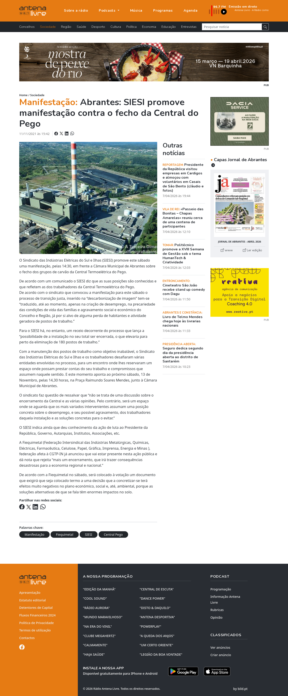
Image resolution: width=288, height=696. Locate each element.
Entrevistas (189, 26)
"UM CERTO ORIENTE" (156, 645)
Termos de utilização (35, 630)
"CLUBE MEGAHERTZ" (99, 636)
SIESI (88, 534)
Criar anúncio (220, 655)
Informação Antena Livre (225, 599)
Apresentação (29, 592)
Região (66, 26)
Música (136, 10)
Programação (220, 589)
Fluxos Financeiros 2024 (37, 615)
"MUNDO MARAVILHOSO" (102, 617)
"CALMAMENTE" (95, 645)
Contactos (27, 638)
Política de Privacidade (36, 623)
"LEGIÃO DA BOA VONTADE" (161, 654)
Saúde (81, 26)
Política (131, 26)
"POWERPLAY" (150, 626)
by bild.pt (240, 689)
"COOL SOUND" (95, 598)
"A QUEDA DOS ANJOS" (157, 636)
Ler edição (252, 250)
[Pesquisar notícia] (232, 26)
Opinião (216, 617)
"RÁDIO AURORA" (96, 608)
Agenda (191, 10)
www (227, 250)
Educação (168, 26)
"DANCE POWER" (152, 598)
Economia (149, 26)
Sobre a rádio (76, 10)
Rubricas (217, 610)
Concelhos (27, 26)
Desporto (98, 26)
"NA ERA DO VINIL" (97, 626)
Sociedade (48, 26)
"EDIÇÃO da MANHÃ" (99, 589)
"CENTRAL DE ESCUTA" (157, 589)
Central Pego (113, 534)
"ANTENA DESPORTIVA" (157, 617)
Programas (163, 10)
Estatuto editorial (32, 600)
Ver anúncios (220, 647)
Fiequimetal (64, 534)
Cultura (115, 26)
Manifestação (34, 534)
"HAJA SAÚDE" (94, 654)
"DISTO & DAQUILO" (155, 608)
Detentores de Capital (36, 607)
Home (23, 95)
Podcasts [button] (108, 10)
